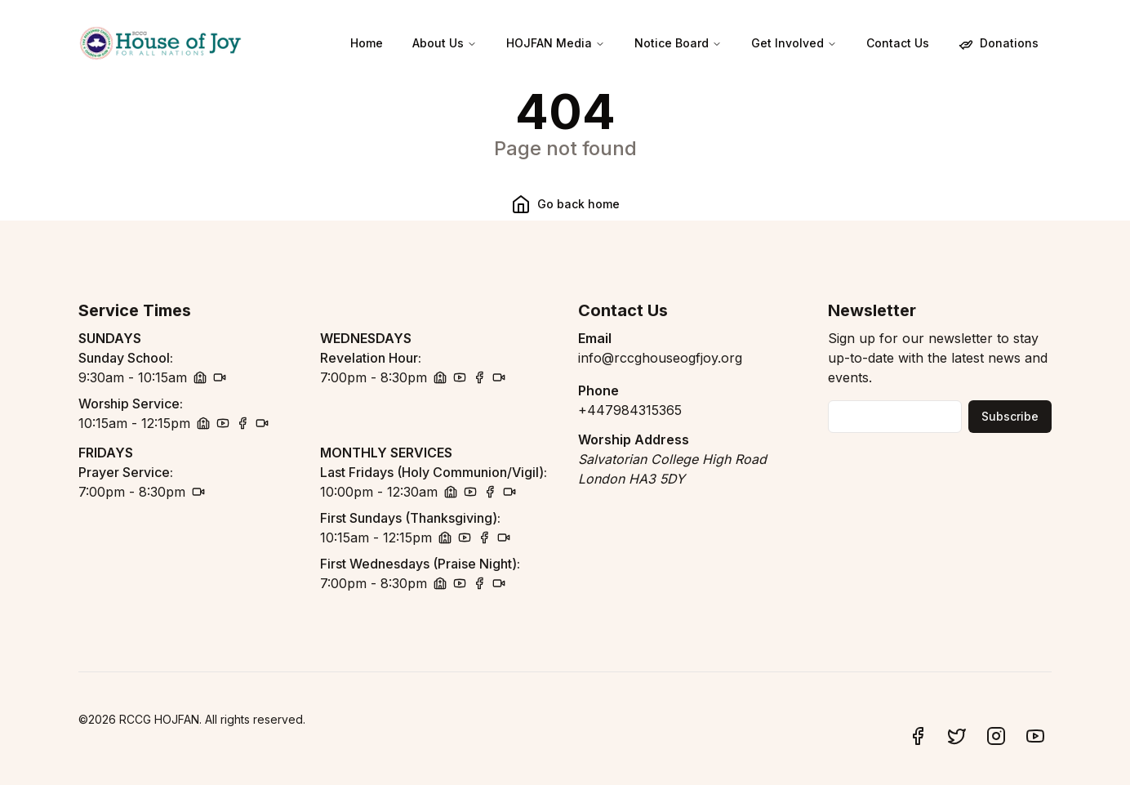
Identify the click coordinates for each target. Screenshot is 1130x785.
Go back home (565, 204)
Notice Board (678, 43)
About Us (444, 43)
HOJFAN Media (555, 43)
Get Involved (794, 43)
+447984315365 (630, 410)
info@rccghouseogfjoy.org (660, 358)
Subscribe (1010, 416)
